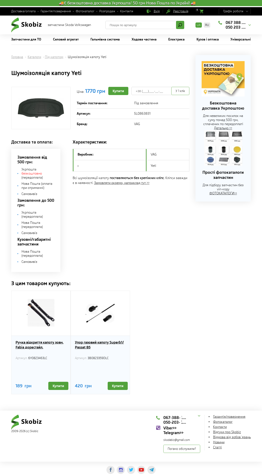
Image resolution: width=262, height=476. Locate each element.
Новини (219, 442)
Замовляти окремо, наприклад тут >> (121, 183)
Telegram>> (173, 432)
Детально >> (223, 128)
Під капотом (54, 57)
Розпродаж (107, 11)
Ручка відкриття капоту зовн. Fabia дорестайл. (39, 344)
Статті (217, 447)
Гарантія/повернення (56, 11)
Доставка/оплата (23, 11)
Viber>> (169, 428)
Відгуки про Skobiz (227, 432)
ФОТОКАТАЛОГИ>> (223, 193)
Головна (17, 57)
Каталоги (34, 57)
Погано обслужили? (182, 449)
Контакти (126, 11)
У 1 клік (180, 91)
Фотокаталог (85, 11)
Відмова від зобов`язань (232, 437)
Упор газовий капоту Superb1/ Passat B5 (99, 344)
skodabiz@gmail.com (176, 439)
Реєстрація (180, 11)
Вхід (157, 11)
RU (207, 25)
